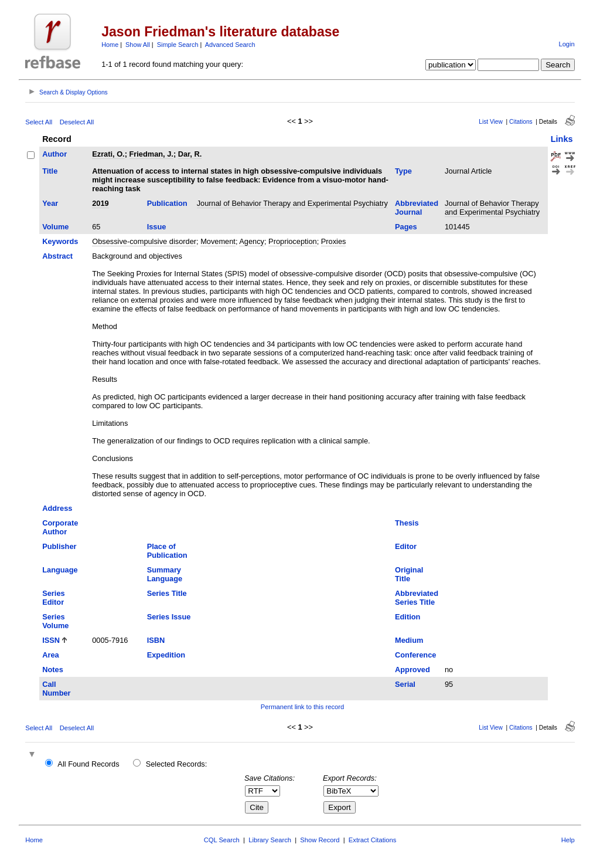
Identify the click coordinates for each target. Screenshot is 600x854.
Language (59, 569)
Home (109, 44)
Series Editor (53, 597)
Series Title (167, 593)
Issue (156, 226)
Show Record (319, 839)
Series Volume (55, 621)
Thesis (407, 522)
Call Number (56, 688)
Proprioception (292, 241)
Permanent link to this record (302, 706)
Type (403, 171)
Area (50, 654)
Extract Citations (372, 839)
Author (54, 154)
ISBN (156, 640)
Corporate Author (60, 527)
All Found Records (88, 764)
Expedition (166, 654)
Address (57, 508)
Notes (52, 669)
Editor (406, 546)
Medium (409, 640)
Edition (407, 616)
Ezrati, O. (108, 154)
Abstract (57, 256)
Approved (412, 669)
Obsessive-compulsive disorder (144, 241)
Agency (251, 241)
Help (568, 839)
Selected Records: (176, 764)
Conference (415, 654)
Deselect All (77, 122)
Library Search (269, 839)
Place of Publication (167, 551)
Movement (218, 241)
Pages (406, 226)
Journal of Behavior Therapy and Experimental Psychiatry (292, 203)
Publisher (59, 546)
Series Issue (169, 616)
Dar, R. (190, 154)
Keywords (60, 241)
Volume (55, 226)
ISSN (51, 640)
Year (50, 203)
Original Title (409, 574)
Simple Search (178, 44)
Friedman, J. (151, 154)
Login (566, 44)
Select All (38, 122)
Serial (405, 684)
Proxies (333, 241)
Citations (521, 121)
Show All (137, 44)
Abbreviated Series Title (416, 597)
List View (491, 121)
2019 (100, 203)
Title (49, 171)
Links (562, 139)
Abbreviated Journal (416, 207)
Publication (167, 203)
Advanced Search (230, 44)
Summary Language (164, 574)
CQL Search (222, 839)
